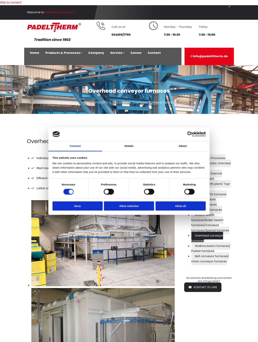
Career (136, 53)
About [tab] (183, 145)
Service (116, 53)
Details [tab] (129, 145)
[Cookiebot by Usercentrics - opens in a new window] (190, 134)
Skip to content (10, 2)
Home (34, 53)
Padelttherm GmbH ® (60, 12)
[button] (203, 287)
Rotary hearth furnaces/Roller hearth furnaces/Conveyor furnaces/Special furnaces (210, 222)
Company (96, 53)
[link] (63, 53)
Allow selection (129, 205)
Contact (154, 53)
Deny (77, 205)
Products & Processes (62, 53)
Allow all (180, 205)
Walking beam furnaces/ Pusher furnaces (210, 248)
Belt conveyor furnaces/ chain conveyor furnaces (210, 258)
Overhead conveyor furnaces (207, 238)
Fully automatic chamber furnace (211, 166)
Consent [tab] (75, 145)
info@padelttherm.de (210, 56)
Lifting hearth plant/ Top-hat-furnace (211, 186)
